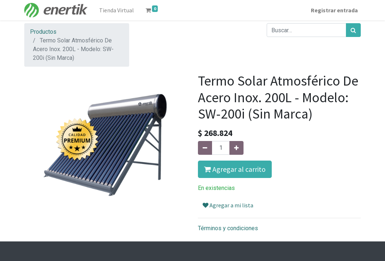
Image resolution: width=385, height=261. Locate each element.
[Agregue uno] (236, 148)
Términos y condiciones (228, 228)
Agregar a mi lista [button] (228, 205)
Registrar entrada (334, 10)
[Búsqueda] (353, 30)
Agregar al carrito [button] (235, 169)
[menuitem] (116, 10)
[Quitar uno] (205, 148)
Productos (43, 31)
